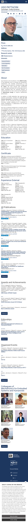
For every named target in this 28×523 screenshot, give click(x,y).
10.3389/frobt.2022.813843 (8, 270)
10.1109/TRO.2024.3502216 (9, 217)
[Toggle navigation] (26, 1)
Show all (4, 276)
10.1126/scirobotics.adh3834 (9, 234)
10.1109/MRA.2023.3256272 (9, 257)
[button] (8, 13)
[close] (25, 482)
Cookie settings (13, 519)
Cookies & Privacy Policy (14, 512)
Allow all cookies (13, 516)
